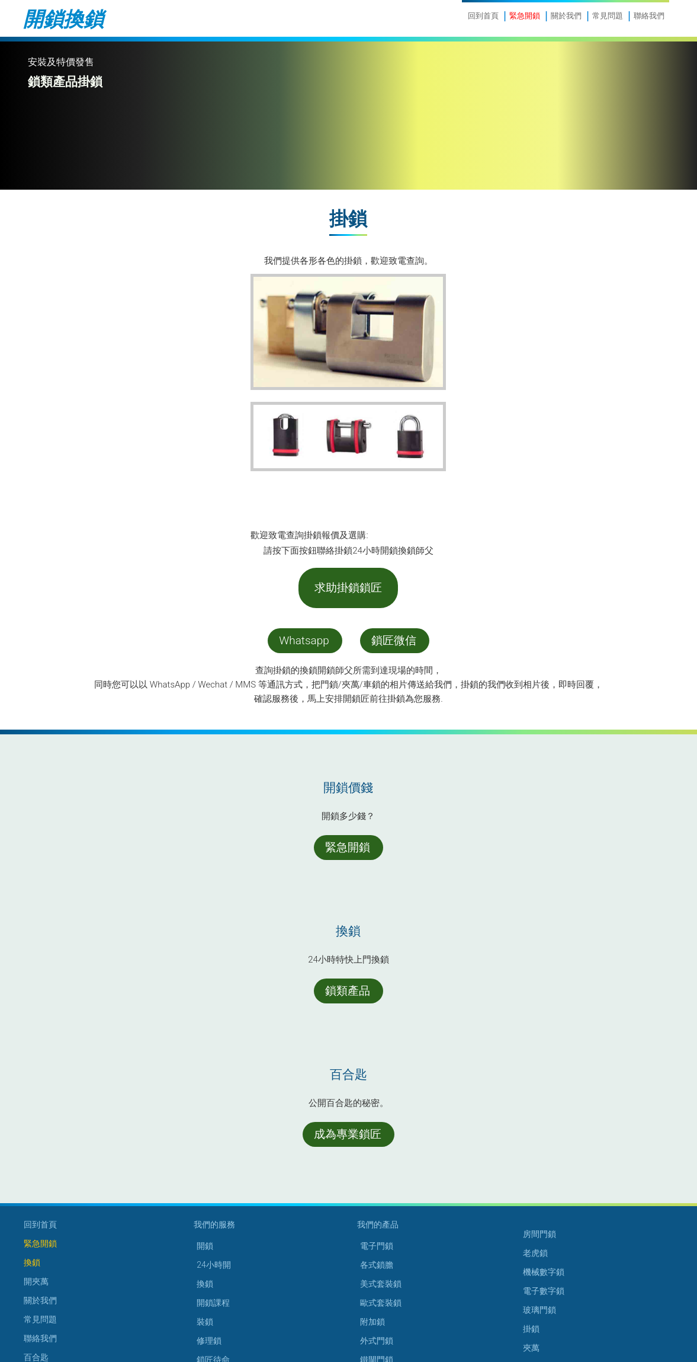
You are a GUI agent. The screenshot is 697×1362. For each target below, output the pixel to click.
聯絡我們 (649, 15)
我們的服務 (214, 1224)
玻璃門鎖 (539, 1310)
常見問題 (607, 15)
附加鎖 (372, 1321)
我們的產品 (378, 1224)
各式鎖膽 (376, 1265)
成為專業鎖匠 (347, 1134)
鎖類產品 (347, 990)
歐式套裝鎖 (381, 1302)
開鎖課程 (213, 1302)
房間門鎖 (539, 1234)
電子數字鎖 (543, 1291)
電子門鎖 (376, 1246)
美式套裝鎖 (381, 1284)
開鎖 (205, 1246)
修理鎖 (209, 1340)
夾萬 (531, 1348)
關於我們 (566, 15)
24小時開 (214, 1265)
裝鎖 (205, 1321)
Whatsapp (304, 640)
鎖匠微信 (393, 640)
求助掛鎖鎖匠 (348, 587)
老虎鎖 (535, 1253)
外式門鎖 (376, 1340)
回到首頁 (483, 15)
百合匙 (36, 1357)
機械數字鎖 (543, 1272)
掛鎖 (531, 1329)
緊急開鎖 (524, 15)
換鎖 (32, 1262)
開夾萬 (36, 1281)
